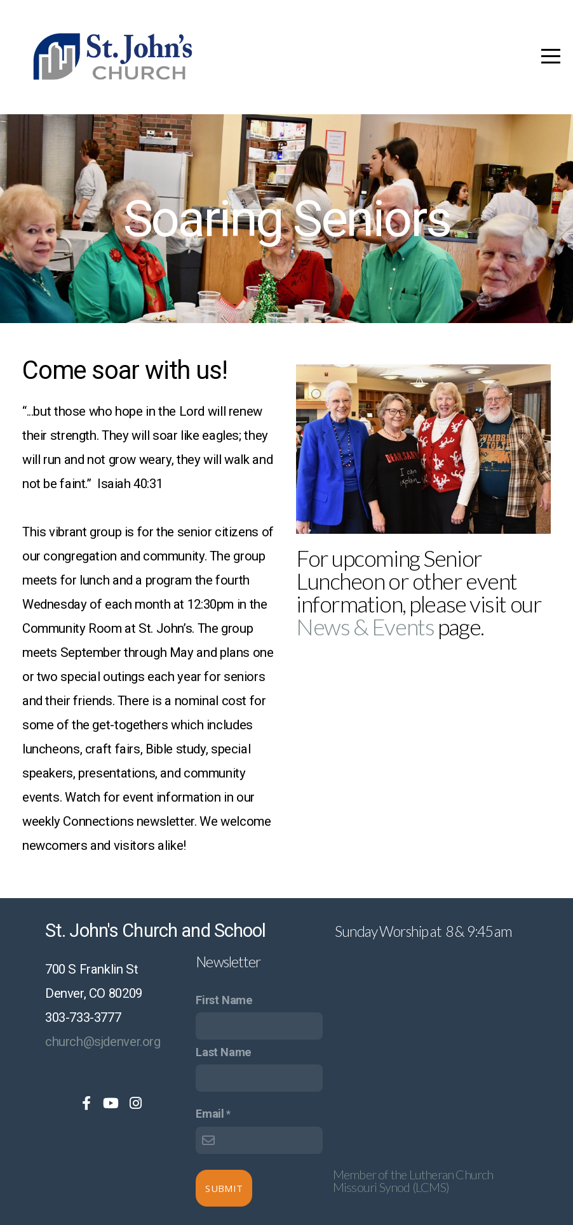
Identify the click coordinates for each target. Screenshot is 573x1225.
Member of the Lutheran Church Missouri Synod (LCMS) (413, 1181)
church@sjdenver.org (103, 1041)
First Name (224, 1000)
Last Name (224, 1052)
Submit (224, 1188)
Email (210, 1113)
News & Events (365, 626)
